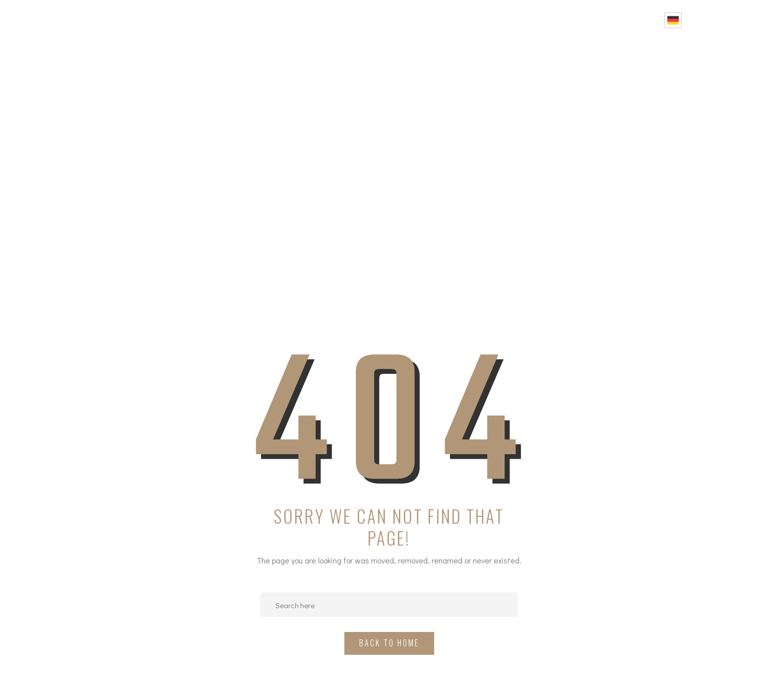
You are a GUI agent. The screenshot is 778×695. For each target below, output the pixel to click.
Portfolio (555, 19)
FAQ (599, 19)
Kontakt (639, 19)
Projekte (497, 19)
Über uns (441, 19)
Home (395, 19)
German (673, 20)
